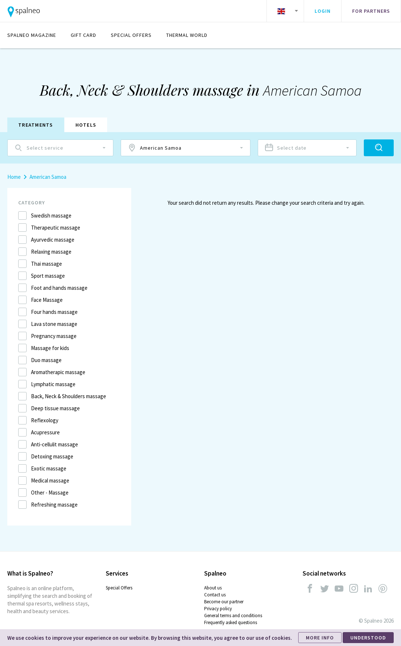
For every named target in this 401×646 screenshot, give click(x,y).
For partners (371, 11)
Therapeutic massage (55, 227)
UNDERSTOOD (368, 637)
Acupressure (45, 432)
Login (323, 11)
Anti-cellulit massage (54, 444)
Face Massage (47, 299)
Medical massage (50, 480)
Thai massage (46, 263)
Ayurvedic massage (52, 239)
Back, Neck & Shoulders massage (68, 396)
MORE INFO (320, 637)
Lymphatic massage (53, 384)
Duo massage (46, 360)
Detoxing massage (52, 456)
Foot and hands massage (59, 287)
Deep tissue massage (55, 408)
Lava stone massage (54, 323)
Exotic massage (48, 468)
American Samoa (48, 176)
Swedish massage (51, 215)
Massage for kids (50, 348)
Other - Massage (50, 492)
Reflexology (44, 420)
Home (14, 176)
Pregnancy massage (54, 335)
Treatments (35, 125)
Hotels (86, 125)
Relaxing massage (51, 251)
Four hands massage (54, 311)
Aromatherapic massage (58, 372)
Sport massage (48, 275)
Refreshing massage (54, 504)
